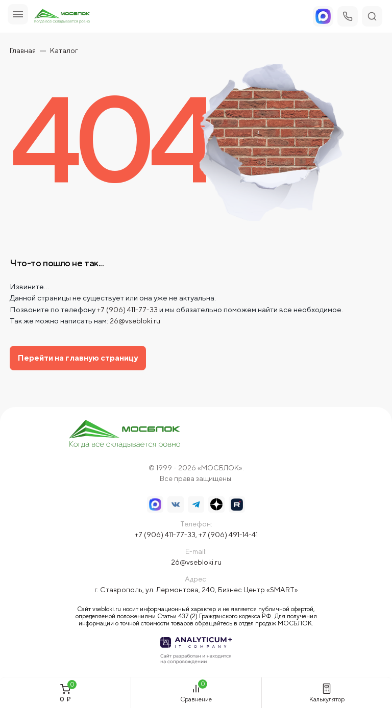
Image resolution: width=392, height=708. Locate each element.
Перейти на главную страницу (78, 358)
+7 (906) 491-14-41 (228, 534)
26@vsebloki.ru (135, 321)
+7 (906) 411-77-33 (127, 310)
